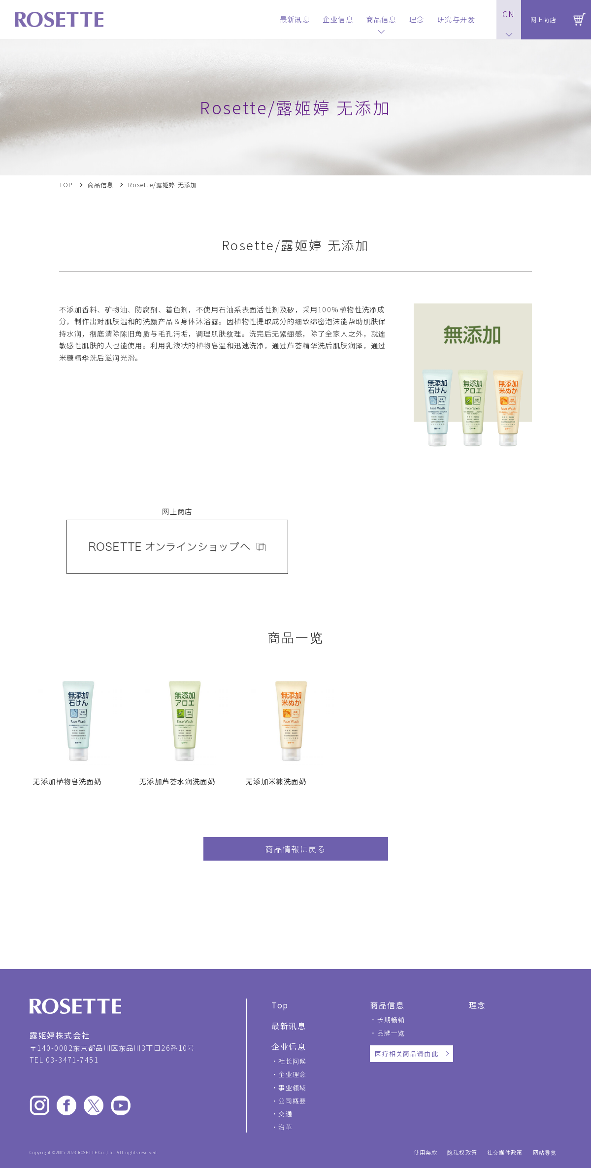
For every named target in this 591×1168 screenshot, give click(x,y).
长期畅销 (391, 1019)
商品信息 (101, 185)
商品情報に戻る (295, 849)
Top (280, 1005)
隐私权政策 (462, 1152)
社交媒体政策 (505, 1152)
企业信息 (288, 1046)
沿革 (285, 1127)
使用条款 (425, 1152)
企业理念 (292, 1074)
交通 (285, 1113)
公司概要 (292, 1100)
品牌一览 (391, 1032)
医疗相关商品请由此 (406, 1053)
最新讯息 (288, 1026)
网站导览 (545, 1152)
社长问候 (292, 1061)
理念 (477, 1005)
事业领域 (292, 1087)
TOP (66, 185)
